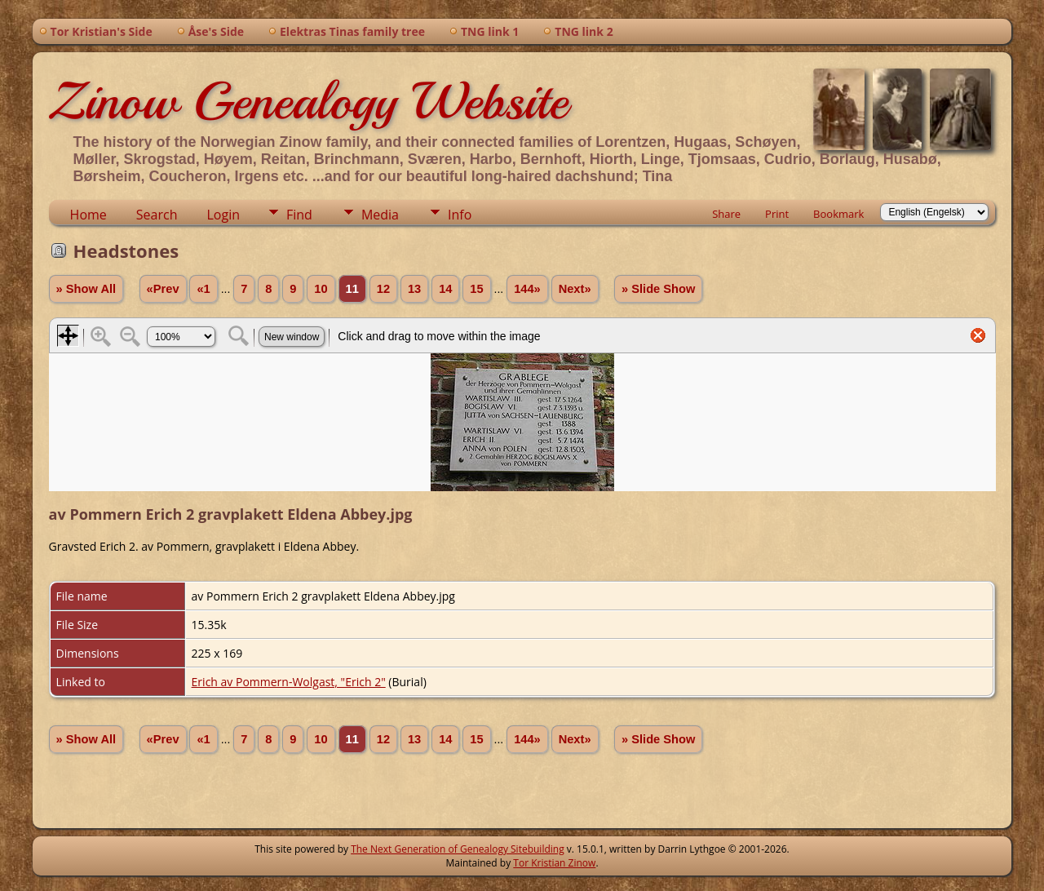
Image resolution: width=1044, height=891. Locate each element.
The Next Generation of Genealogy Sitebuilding (457, 849)
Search (157, 215)
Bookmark (838, 213)
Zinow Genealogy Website (308, 101)
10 (320, 288)
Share (726, 213)
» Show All (86, 288)
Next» (575, 288)
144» (527, 288)
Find (299, 215)
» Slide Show (658, 288)
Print (777, 213)
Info (459, 215)
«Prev (163, 288)
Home (88, 215)
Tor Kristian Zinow (554, 863)
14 (445, 288)
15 (476, 288)
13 (414, 288)
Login (223, 215)
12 (383, 288)
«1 (203, 288)
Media (380, 215)
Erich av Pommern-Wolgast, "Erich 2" (289, 681)
